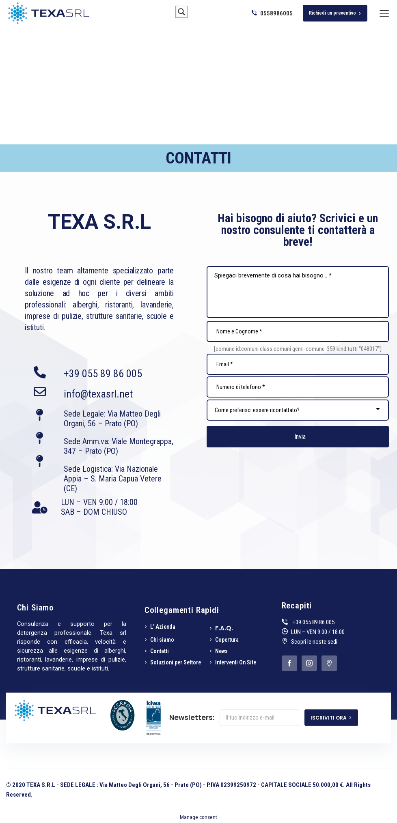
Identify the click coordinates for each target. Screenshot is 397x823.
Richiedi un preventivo (335, 13)
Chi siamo (162, 639)
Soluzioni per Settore (175, 662)
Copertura (227, 639)
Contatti (159, 651)
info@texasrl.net (98, 394)
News (221, 651)
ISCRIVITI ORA (331, 717)
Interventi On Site (235, 662)
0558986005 (272, 13)
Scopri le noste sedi (314, 641)
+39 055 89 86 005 (103, 373)
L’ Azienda (162, 626)
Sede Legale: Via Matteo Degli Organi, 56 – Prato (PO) (112, 418)
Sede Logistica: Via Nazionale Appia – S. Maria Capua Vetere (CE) (113, 478)
